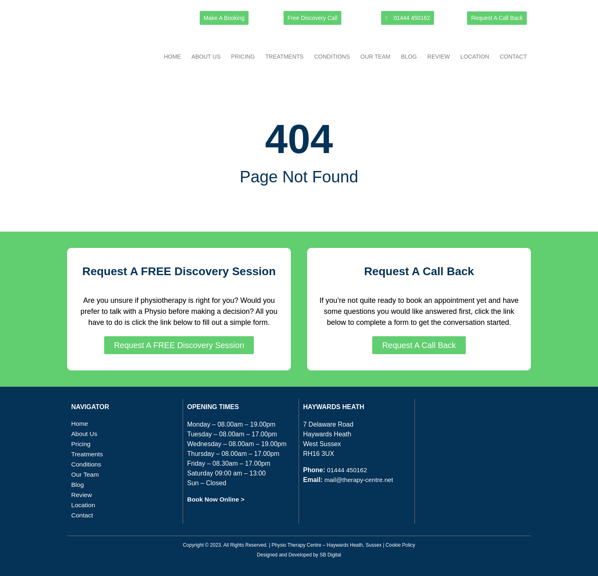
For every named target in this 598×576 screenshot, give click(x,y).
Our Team (375, 56)
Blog (409, 56)
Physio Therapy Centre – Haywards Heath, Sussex (326, 545)
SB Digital (330, 555)
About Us (206, 56)
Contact (513, 56)
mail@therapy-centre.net (359, 479)
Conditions (332, 56)
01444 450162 (348, 469)
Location (475, 56)
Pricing (243, 56)
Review (439, 56)
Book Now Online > (217, 499)
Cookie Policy (400, 545)
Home (172, 56)
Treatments (284, 56)
